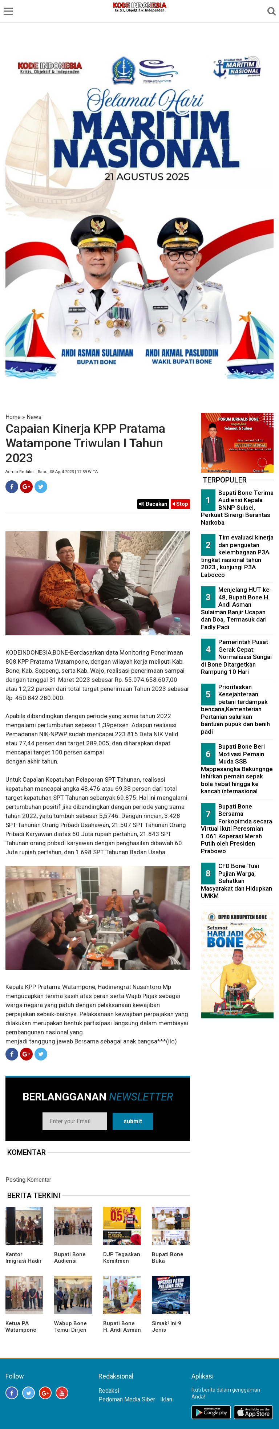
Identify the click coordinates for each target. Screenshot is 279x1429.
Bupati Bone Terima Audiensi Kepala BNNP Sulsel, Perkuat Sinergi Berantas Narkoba (237, 507)
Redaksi (108, 1390)
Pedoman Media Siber (126, 1399)
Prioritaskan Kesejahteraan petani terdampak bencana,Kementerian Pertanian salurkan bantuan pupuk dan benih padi (235, 709)
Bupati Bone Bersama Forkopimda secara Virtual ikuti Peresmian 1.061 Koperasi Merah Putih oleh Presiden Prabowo (236, 829)
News (34, 417)
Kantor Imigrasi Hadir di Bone (23, 1261)
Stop (180, 504)
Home (13, 417)
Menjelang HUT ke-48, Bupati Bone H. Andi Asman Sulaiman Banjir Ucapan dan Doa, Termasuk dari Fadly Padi (236, 608)
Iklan (166, 1399)
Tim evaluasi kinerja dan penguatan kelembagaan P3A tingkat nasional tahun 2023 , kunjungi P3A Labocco (237, 556)
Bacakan (153, 504)
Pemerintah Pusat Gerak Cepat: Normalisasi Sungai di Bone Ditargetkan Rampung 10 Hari (236, 656)
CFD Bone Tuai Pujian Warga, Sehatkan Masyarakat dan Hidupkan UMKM (236, 880)
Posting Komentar (28, 1179)
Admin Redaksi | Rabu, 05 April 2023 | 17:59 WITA (51, 471)
